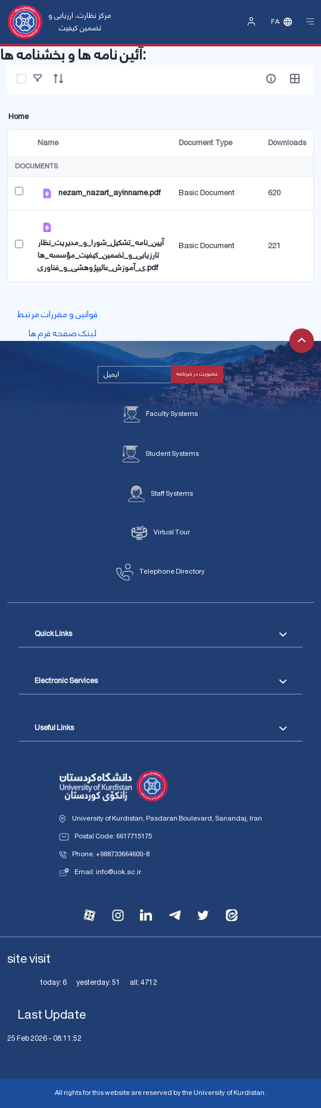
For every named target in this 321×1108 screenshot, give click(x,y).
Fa (275, 22)
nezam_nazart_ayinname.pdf (109, 193)
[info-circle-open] (271, 78)
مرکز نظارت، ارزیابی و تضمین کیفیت (79, 22)
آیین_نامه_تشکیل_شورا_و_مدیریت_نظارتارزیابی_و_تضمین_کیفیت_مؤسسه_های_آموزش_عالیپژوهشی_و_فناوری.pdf (101, 255)
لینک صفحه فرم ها (62, 334)
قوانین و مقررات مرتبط (57, 315)
